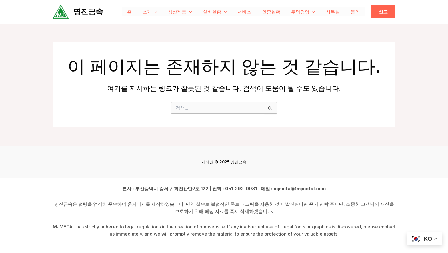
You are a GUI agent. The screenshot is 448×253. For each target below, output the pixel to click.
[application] (167, 11)
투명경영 (307, 11)
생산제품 (191, 11)
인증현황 (277, 12)
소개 (162, 11)
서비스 (252, 12)
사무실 (335, 12)
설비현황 (224, 11)
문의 (356, 12)
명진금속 (88, 11)
